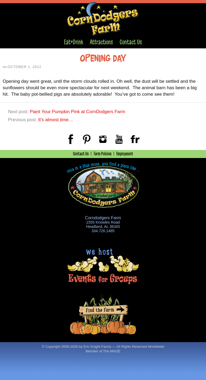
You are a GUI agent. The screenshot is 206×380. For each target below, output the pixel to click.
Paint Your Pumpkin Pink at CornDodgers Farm (77, 111)
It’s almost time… (55, 119)
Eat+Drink (73, 42)
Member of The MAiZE (103, 351)
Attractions (101, 42)
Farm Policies (103, 154)
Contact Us (131, 42)
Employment (124, 154)
